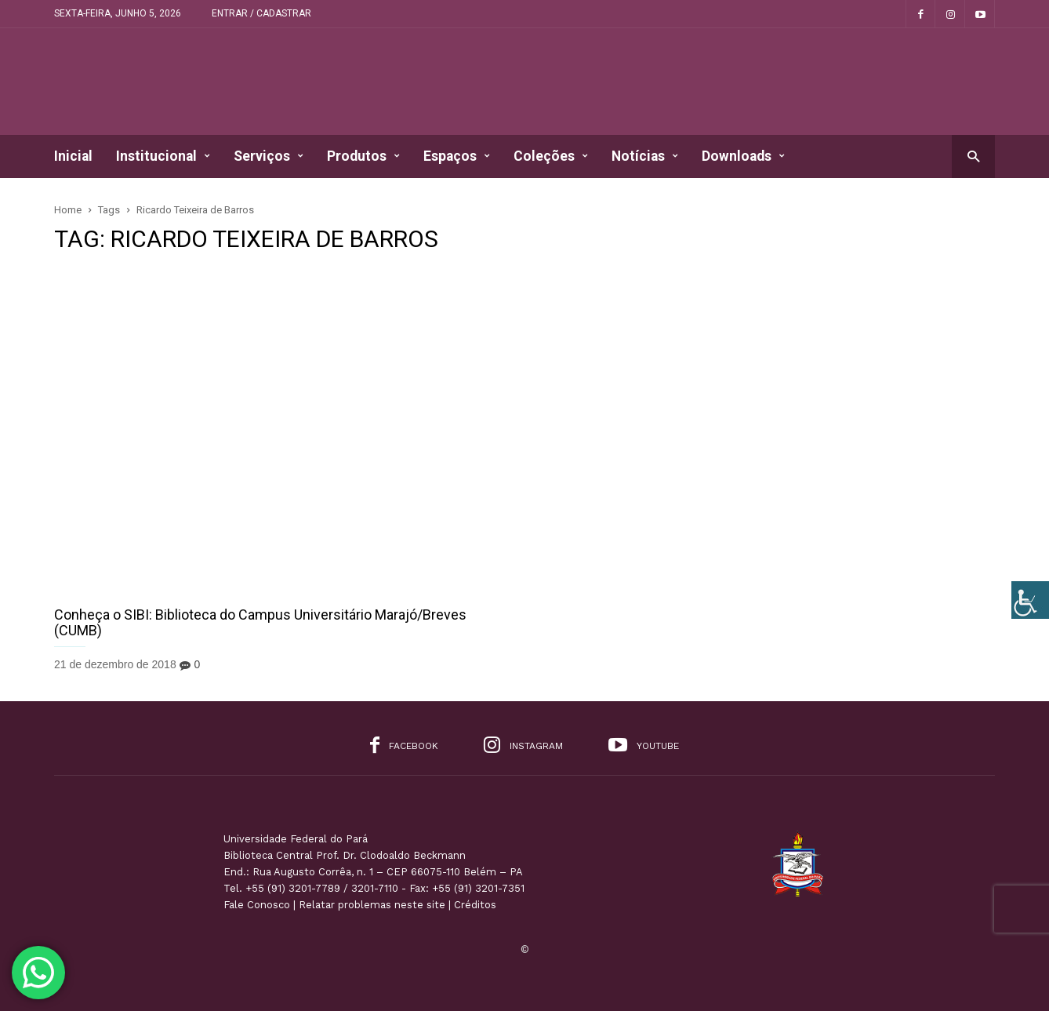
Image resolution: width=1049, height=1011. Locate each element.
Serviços (268, 156)
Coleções (551, 156)
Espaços (456, 156)
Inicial (73, 156)
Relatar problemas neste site (372, 905)
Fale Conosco (256, 905)
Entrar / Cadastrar (261, 13)
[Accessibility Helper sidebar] (1030, 600)
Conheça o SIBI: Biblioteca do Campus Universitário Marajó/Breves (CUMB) (260, 622)
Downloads (743, 156)
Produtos (363, 156)
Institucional (163, 156)
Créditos (475, 905)
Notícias (645, 156)
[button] (973, 155)
